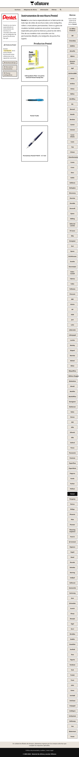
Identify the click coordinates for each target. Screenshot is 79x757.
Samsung (72, 593)
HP (72, 309)
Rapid (72, 552)
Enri (72, 246)
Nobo (72, 412)
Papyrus (72, 473)
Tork (72, 670)
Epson (72, 251)
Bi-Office (72, 99)
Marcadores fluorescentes (8, 68)
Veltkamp (72, 721)
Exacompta (72, 267)
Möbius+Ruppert (72, 376)
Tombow (72, 665)
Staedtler (72, 644)
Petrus (72, 504)
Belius (72, 94)
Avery (72, 89)
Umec (72, 690)
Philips (72, 509)
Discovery (72, 193)
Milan (72, 366)
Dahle (72, 178)
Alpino (72, 56)
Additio (72, 46)
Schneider (72, 603)
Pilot (72, 519)
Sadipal (72, 578)
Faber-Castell (72, 272)
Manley (72, 345)
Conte (72, 162)
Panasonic (72, 453)
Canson (72, 130)
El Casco (72, 231)
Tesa (72, 654)
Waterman (72, 731)
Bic (72, 104)
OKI (72, 422)
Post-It (72, 537)
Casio (72, 142)
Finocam (72, 294)
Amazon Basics (72, 62)
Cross (72, 167)
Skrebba (72, 634)
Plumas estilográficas (8, 74)
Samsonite (72, 588)
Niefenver (72, 407)
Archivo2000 (72, 73)
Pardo (72, 478)
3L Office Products (72, 29)
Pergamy (72, 499)
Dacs (72, 172)
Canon (72, 125)
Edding (72, 219)
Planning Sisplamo (72, 531)
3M (72, 36)
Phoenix (72, 514)
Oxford (72, 443)
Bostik (72, 114)
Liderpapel (72, 335)
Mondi (72, 386)
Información (44, 10)
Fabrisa (72, 279)
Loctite (72, 340)
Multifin (72, 391)
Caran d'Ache (72, 136)
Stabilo (72, 639)
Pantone (72, 458)
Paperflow (72, 463)
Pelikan (72, 489)
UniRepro (72, 711)
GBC (72, 299)
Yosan (72, 736)
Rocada (72, 562)
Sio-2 (72, 629)
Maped (72, 350)
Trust (72, 680)
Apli (72, 68)
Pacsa (72, 448)
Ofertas (54, 10)
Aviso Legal (49, 750)
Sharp (72, 613)
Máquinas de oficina (30, 10)
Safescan (72, 583)
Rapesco (72, 547)
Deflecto (72, 183)
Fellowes (72, 289)
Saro (72, 598)
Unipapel (72, 706)
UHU (72, 685)
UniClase (72, 701)
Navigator (72, 402)
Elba (72, 236)
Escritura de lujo (10, 63)
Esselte (72, 261)
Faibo (72, 284)
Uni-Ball (72, 695)
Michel (72, 361)
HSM (72, 314)
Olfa (72, 427)
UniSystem (72, 716)
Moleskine (72, 381)
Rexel (72, 557)
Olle (72, 437)
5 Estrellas (72, 41)
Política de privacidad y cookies (35, 750)
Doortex (72, 198)
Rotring (72, 572)
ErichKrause (72, 256)
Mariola (72, 355)
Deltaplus (72, 188)
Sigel (72, 624)
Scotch (72, 608)
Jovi (72, 320)
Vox (72, 726)
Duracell (72, 208)
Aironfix (72, 51)
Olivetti (72, 432)
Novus (72, 417)
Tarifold (72, 649)
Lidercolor (72, 330)
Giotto (72, 304)
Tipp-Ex (72, 660)
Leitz (72, 325)
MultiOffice (72, 396)
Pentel (72, 494)
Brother (72, 119)
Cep (72, 147)
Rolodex (72, 567)
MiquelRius (72, 371)
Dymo (72, 213)
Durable (72, 203)
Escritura (17, 10)
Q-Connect (72, 542)
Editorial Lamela (72, 225)
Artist (72, 78)
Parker (72, 484)
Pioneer (72, 525)
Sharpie (72, 619)
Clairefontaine (72, 157)
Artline (72, 84)
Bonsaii (72, 109)
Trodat (72, 675)
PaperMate (72, 468)
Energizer (72, 241)
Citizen (72, 152)
